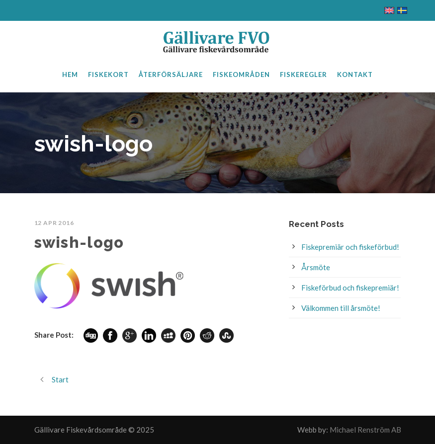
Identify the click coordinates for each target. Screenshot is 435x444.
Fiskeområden (241, 74)
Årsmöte (315, 267)
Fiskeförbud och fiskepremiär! (350, 287)
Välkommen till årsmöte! (340, 307)
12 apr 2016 (54, 222)
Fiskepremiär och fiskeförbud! (350, 246)
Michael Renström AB (365, 429)
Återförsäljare (171, 74)
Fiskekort (108, 74)
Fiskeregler (303, 74)
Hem (70, 74)
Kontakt (355, 74)
